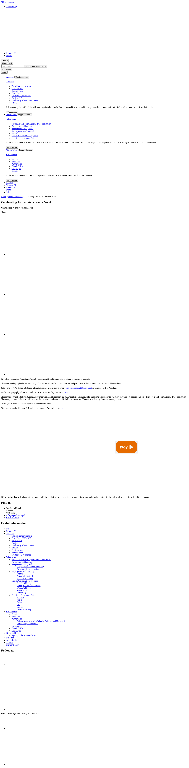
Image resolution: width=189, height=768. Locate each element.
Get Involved (12, 150)
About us (10, 77)
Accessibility (11, 7)
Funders (9, 183)
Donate (9, 55)
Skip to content (7, 2)
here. (66, 392)
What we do (11, 114)
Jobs (8, 192)
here (63, 408)
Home (3, 196)
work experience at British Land (78, 388)
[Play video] (126, 447)
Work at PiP (11, 185)
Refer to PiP (11, 53)
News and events (15, 196)
